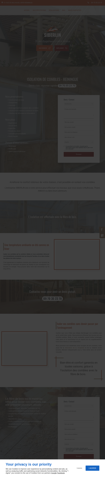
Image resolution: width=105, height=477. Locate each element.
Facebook (61, 473)
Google (54, 473)
